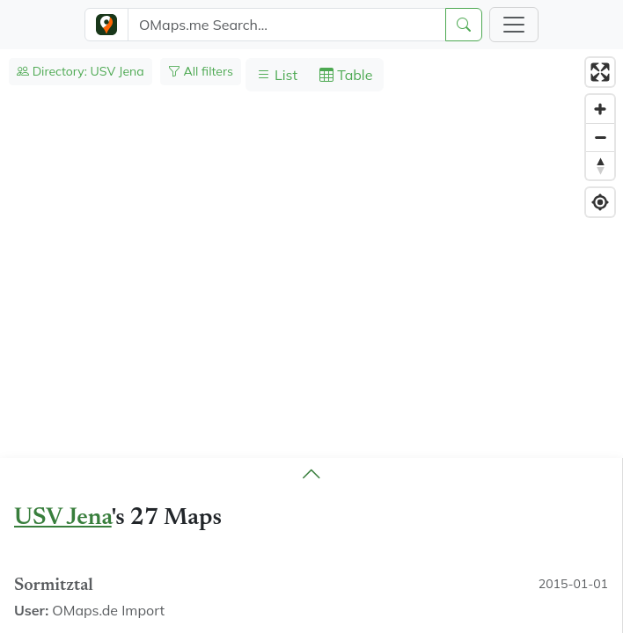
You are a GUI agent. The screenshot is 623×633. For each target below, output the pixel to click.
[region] (311, 341)
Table (345, 75)
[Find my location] (600, 202)
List (277, 75)
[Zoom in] (600, 109)
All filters (200, 71)
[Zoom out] (600, 137)
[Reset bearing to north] (600, 165)
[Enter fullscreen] (600, 72)
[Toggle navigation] (514, 24)
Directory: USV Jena (80, 71)
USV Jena (63, 518)
